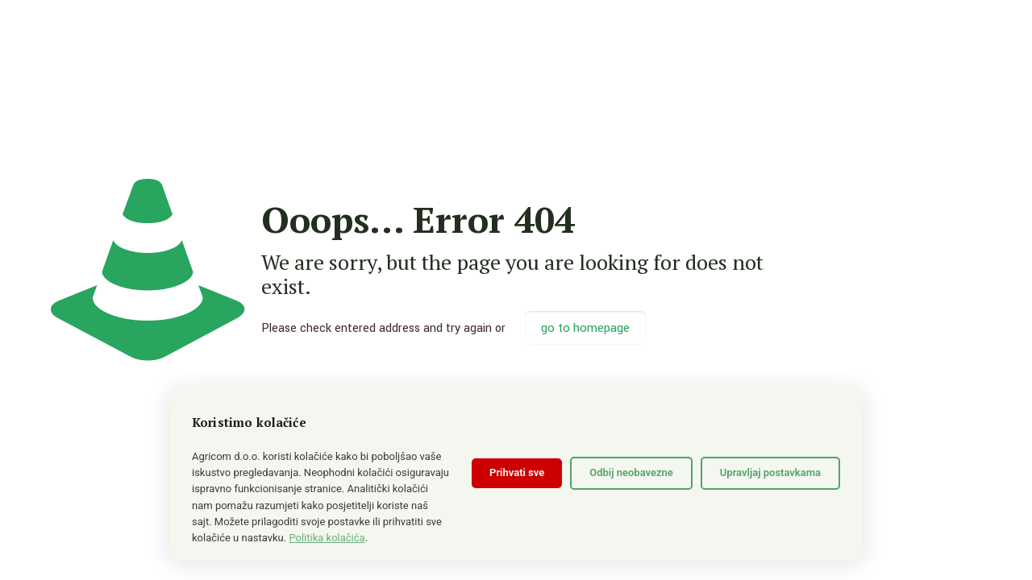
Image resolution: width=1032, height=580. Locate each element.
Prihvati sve (516, 472)
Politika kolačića (326, 538)
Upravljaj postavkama (770, 472)
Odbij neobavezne (631, 472)
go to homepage (585, 328)
